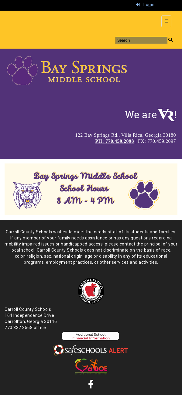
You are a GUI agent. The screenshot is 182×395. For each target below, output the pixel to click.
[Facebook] (91, 385)
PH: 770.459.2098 (114, 141)
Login (145, 4)
